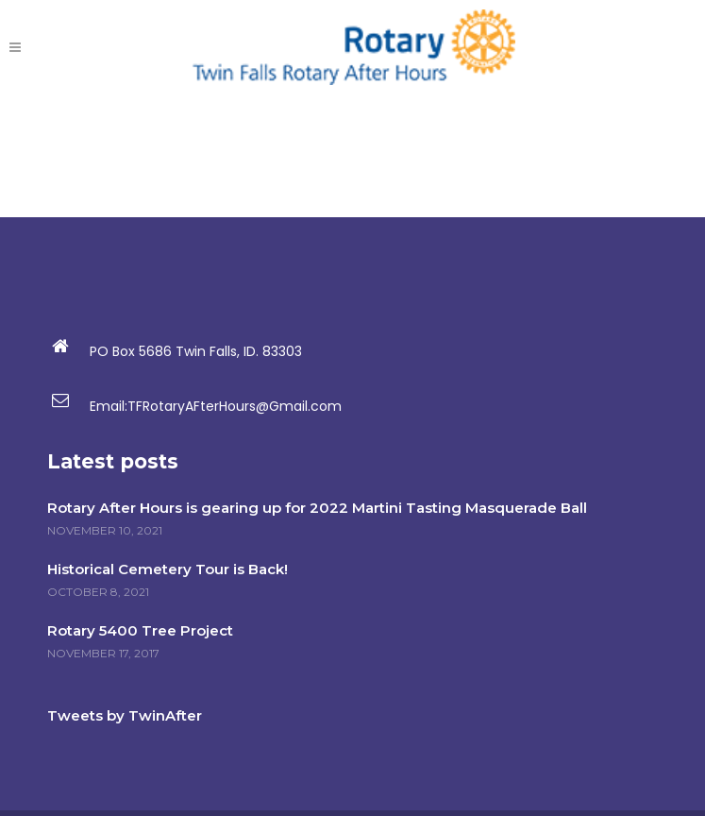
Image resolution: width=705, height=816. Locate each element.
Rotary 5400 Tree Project (140, 630)
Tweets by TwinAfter (124, 715)
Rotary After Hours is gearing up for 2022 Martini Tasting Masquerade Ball (317, 508)
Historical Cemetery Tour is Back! (167, 569)
